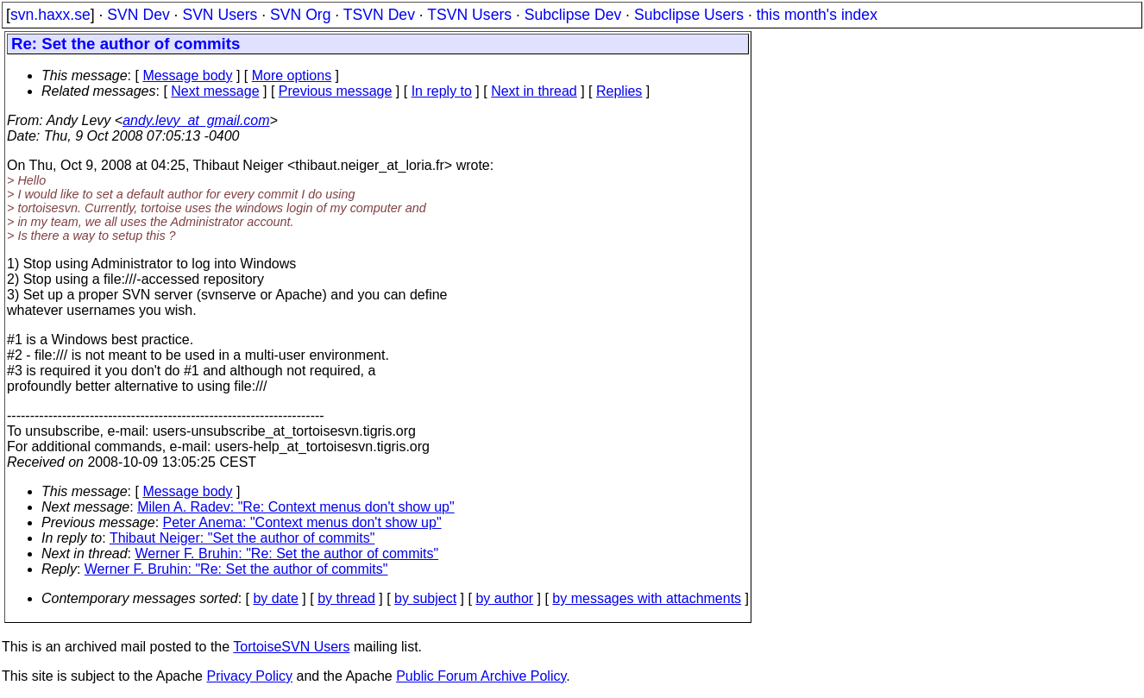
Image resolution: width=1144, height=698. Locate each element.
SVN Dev (138, 14)
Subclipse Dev (573, 14)
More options (292, 75)
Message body (187, 75)
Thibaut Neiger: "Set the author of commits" (242, 538)
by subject (425, 598)
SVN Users (219, 14)
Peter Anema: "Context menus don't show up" (302, 522)
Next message (215, 91)
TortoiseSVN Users (291, 646)
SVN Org (300, 14)
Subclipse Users (689, 14)
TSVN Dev (379, 14)
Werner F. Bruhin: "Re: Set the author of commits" (287, 553)
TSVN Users (469, 14)
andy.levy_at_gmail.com (196, 120)
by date (275, 598)
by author (504, 598)
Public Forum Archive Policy (481, 676)
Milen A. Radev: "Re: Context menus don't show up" (296, 507)
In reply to (442, 91)
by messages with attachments (646, 598)
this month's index (817, 14)
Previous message (336, 91)
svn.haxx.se (50, 14)
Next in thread (534, 91)
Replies (619, 91)
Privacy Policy (249, 676)
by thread (346, 598)
